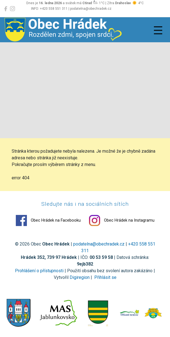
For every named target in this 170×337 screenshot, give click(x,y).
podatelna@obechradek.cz (99, 244)
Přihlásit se (104, 277)
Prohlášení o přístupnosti (39, 270)
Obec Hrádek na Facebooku (48, 220)
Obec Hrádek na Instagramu (121, 220)
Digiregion (80, 277)
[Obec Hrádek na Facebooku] (5, 9)
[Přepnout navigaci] (158, 30)
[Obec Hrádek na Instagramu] (12, 9)
